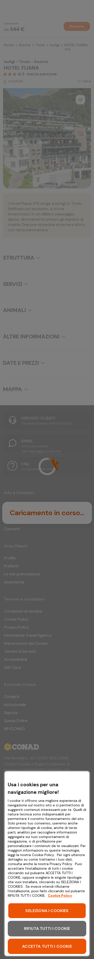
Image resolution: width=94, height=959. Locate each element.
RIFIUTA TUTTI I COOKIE (47, 928)
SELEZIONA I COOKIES (46, 910)
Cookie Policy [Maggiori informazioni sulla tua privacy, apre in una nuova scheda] (60, 895)
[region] (47, 863)
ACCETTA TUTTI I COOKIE (47, 946)
